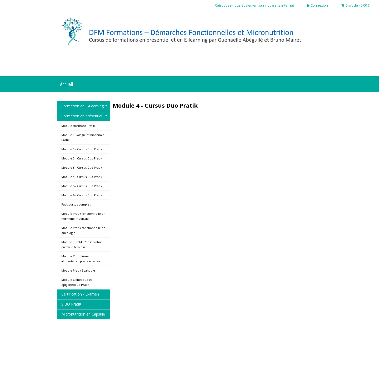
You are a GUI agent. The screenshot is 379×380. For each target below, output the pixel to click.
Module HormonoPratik (78, 126)
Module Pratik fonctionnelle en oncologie (83, 230)
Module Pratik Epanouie (78, 270)
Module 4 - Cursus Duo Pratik (81, 177)
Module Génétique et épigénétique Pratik (76, 282)
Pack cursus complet (76, 204)
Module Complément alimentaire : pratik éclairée (81, 258)
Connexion (317, 5)
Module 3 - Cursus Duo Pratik (81, 167)
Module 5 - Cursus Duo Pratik (81, 186)
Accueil (66, 84)
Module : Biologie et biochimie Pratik (82, 137)
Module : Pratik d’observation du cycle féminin (82, 244)
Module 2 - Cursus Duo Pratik (81, 158)
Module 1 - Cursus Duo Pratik (81, 149)
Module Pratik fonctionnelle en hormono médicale (83, 216)
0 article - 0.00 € (355, 5)
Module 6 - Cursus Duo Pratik (81, 195)
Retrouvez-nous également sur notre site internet (254, 5)
